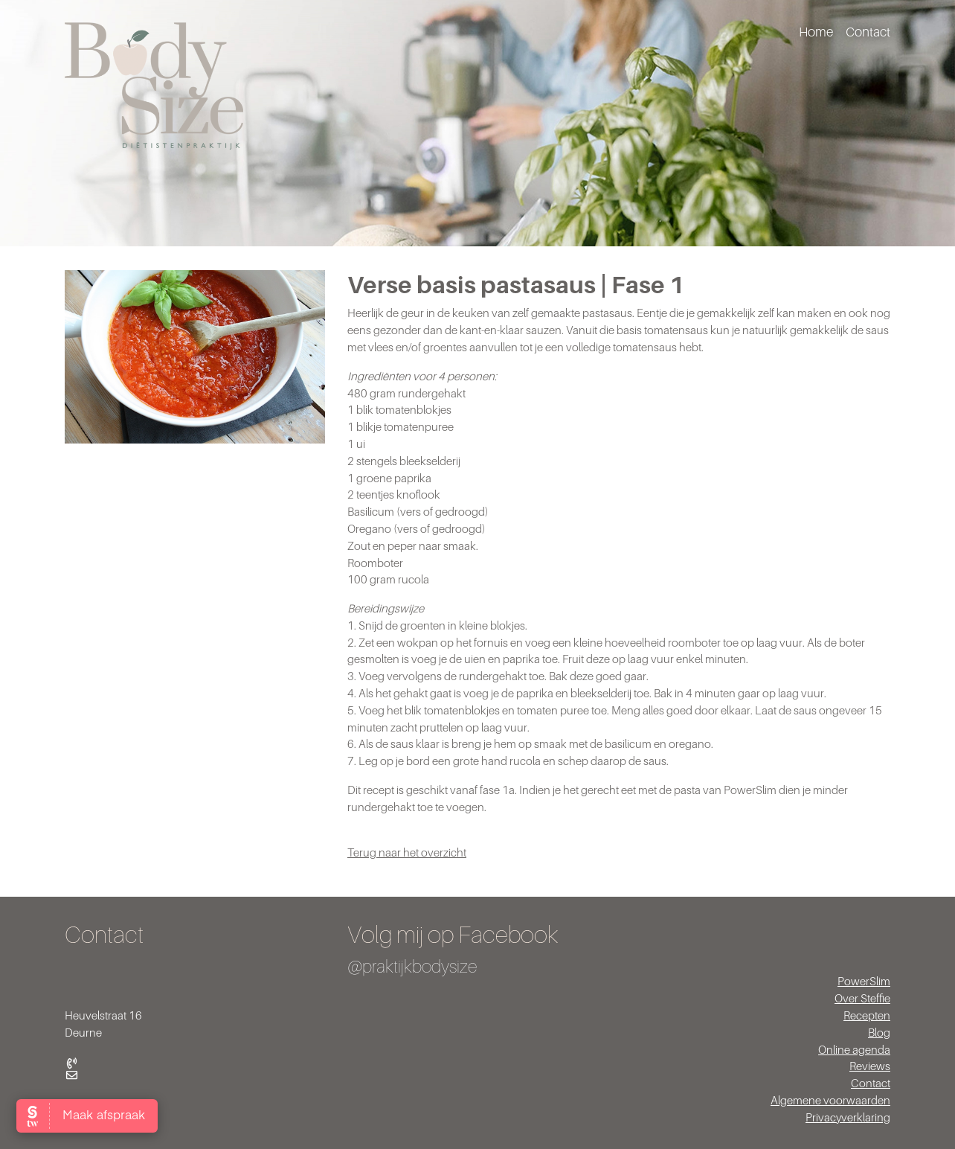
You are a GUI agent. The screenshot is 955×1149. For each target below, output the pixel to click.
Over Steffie (862, 998)
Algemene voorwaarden (830, 1100)
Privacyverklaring (848, 1117)
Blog (879, 1032)
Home (816, 31)
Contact (868, 31)
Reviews (869, 1065)
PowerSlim (863, 981)
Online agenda (854, 1049)
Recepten (866, 1015)
